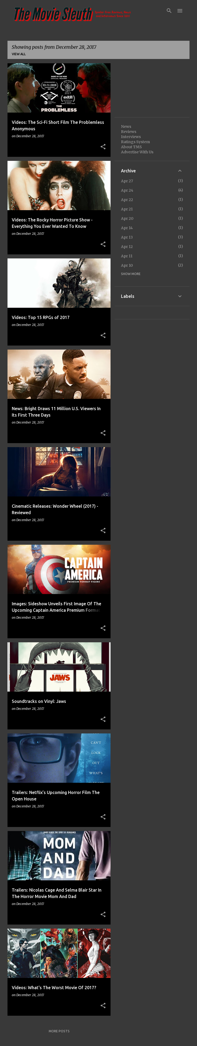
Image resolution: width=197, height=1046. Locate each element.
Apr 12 (127, 246)
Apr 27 (127, 181)
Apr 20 (127, 218)
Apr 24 (127, 190)
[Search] (169, 10)
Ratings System (135, 141)
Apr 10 (127, 265)
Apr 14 (127, 227)
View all (19, 54)
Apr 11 (126, 256)
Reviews (128, 131)
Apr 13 (127, 237)
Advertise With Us (137, 152)
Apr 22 (127, 199)
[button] (103, 146)
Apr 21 (127, 209)
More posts (59, 1031)
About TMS (131, 146)
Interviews (131, 136)
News (126, 126)
